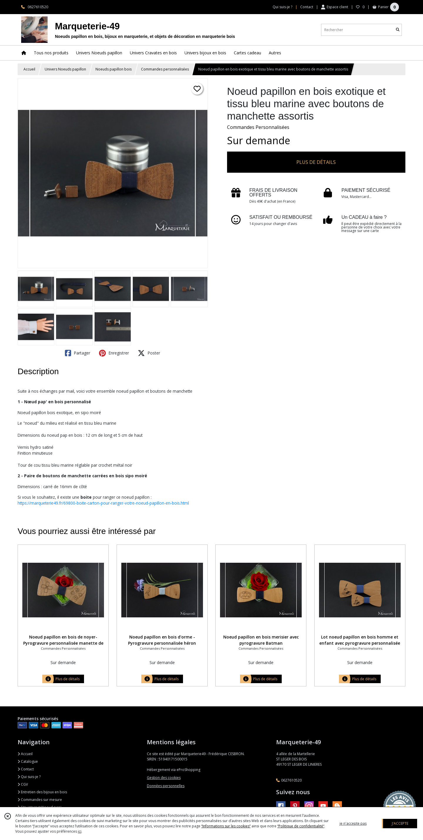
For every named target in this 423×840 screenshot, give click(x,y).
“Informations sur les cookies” (226, 826)
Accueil (29, 69)
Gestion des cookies (164, 777)
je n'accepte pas (353, 823)
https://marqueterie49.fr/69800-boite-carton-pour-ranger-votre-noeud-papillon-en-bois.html (103, 503)
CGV (23, 784)
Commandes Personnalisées (258, 127)
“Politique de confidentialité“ (300, 826)
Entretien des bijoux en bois (42, 791)
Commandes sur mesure (40, 799)
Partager (77, 353)
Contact (306, 6)
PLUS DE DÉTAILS (316, 162)
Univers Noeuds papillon (65, 69)
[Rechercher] (398, 30)
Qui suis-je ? (29, 776)
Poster (149, 353)
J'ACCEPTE (400, 823)
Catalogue (28, 761)
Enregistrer (114, 353)
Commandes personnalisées (165, 69)
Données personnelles (165, 785)
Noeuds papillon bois (113, 69)
